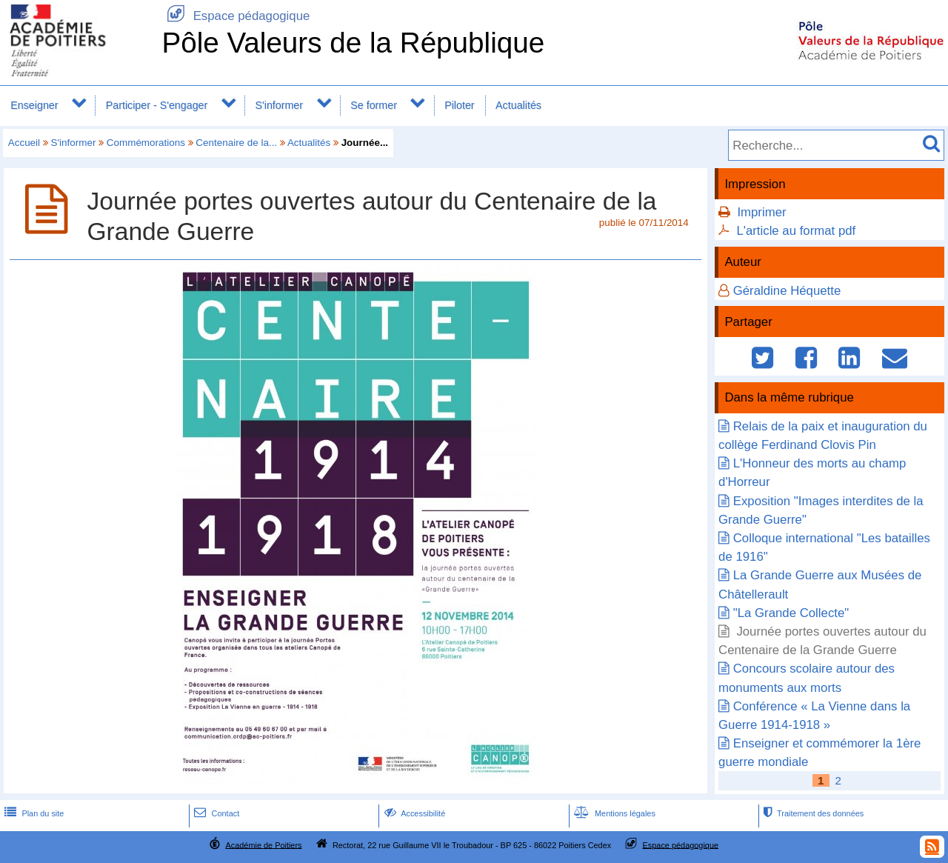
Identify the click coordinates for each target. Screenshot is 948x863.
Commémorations (146, 142)
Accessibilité (413, 813)
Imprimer (761, 212)
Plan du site (32, 813)
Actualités (518, 105)
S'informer (279, 105)
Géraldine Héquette (787, 291)
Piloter (459, 105)
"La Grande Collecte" (791, 613)
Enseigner (34, 105)
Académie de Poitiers (263, 844)
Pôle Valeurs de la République (352, 43)
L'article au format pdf (795, 231)
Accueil (24, 142)
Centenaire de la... (236, 142)
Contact (215, 813)
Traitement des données (812, 813)
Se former (373, 105)
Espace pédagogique (235, 16)
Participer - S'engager (157, 105)
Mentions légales (613, 813)
